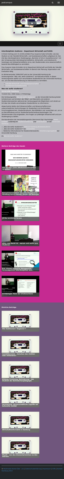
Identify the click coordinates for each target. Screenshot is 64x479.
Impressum (47, 469)
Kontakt (59, 469)
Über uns (20, 469)
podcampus (7, 2)
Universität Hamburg (10, 91)
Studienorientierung (25, 122)
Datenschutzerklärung (33, 469)
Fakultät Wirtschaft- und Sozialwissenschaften (22, 84)
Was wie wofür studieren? (26, 97)
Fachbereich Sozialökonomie (16, 86)
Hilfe (54, 469)
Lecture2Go (30, 129)
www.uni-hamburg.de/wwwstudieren (37, 127)
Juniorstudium (41, 122)
